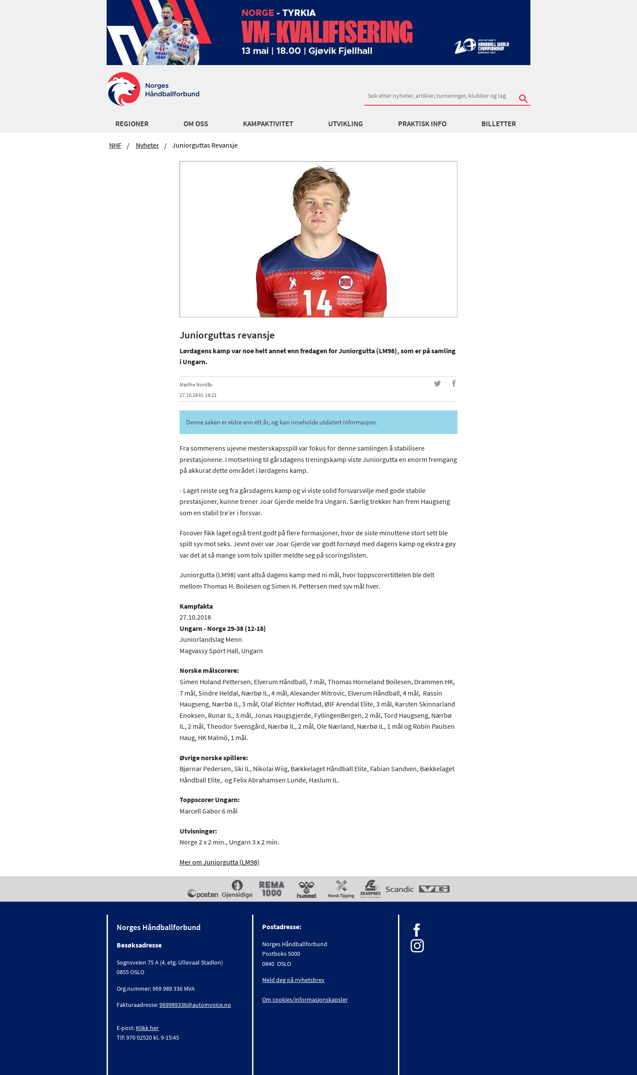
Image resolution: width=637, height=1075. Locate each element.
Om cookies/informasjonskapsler (305, 999)
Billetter (498, 123)
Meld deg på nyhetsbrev (293, 980)
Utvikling (345, 123)
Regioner (132, 123)
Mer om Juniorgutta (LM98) (220, 862)
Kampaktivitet (268, 123)
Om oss (195, 123)
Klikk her (147, 1028)
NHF (115, 145)
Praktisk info (422, 123)
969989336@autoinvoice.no (195, 1005)
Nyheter (147, 145)
